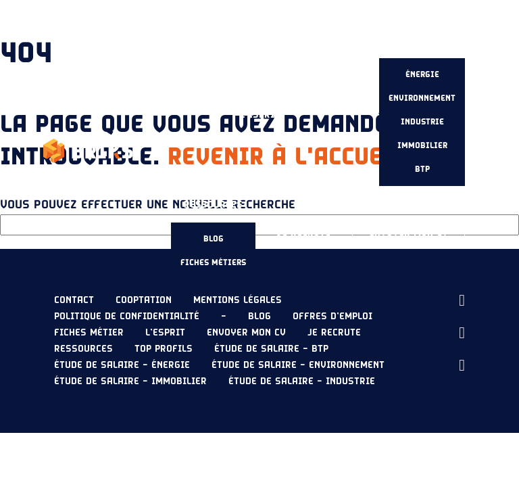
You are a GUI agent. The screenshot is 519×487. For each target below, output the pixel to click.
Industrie (422, 122)
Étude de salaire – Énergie (122, 365)
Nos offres (329, 104)
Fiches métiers (213, 262)
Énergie (422, 74)
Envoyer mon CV (408, 232)
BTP (422, 169)
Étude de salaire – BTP (271, 349)
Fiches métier (89, 333)
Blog (213, 239)
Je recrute (303, 232)
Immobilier (422, 145)
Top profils (163, 349)
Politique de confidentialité (126, 316)
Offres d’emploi (332, 316)
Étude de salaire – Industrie (301, 381)
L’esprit (260, 115)
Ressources (213, 205)
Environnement (422, 98)
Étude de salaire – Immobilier (130, 381)
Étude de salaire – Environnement (298, 365)
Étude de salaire (422, 40)
